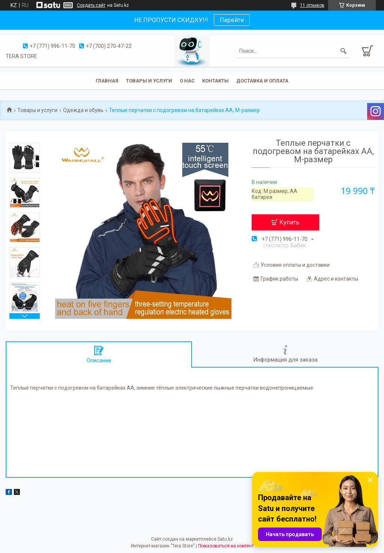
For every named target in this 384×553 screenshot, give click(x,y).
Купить (289, 222)
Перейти (232, 20)
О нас (187, 81)
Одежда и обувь (83, 110)
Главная (107, 81)
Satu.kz (225, 539)
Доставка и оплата (262, 81)
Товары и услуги (149, 81)
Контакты (215, 81)
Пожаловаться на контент (226, 546)
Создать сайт (91, 5)
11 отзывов (312, 5)
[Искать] (344, 51)
